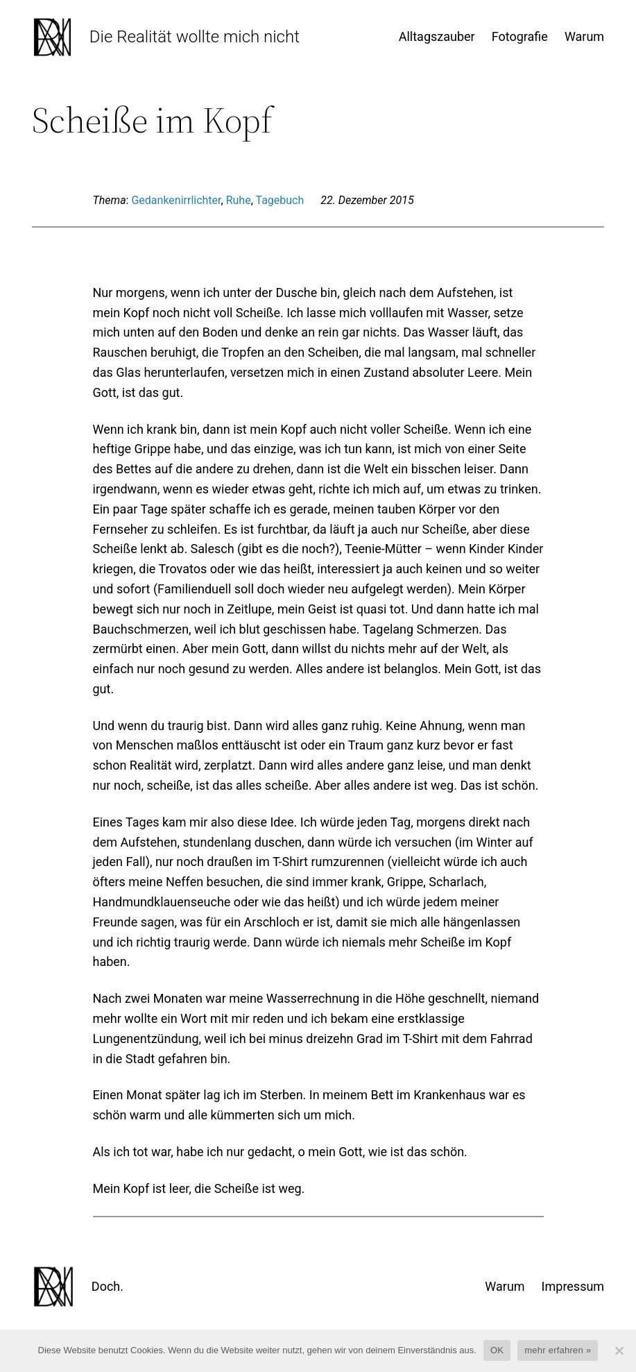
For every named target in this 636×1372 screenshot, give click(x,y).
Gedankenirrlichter (176, 200)
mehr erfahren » (557, 1350)
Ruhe (238, 200)
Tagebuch (279, 200)
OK (497, 1350)
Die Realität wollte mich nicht (194, 36)
